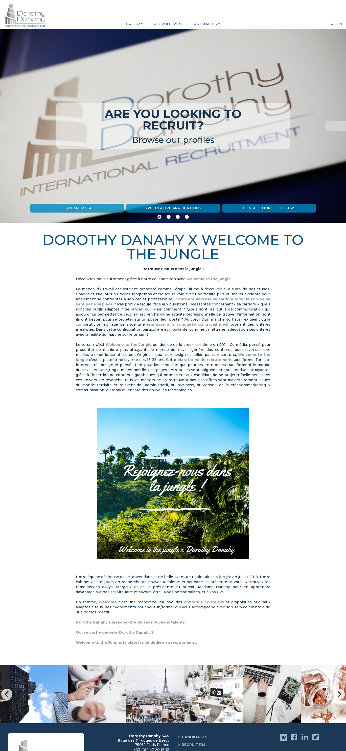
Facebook (294, 740)
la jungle (223, 577)
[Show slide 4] (187, 217)
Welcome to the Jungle (129, 344)
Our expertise (77, 208)
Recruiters (194, 744)
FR (331, 24)
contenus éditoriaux (204, 602)
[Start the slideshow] (331, 126)
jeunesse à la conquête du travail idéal (186, 324)
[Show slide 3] (178, 217)
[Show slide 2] (169, 217)
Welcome (108, 602)
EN (339, 24)
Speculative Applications (173, 208)
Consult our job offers (269, 208)
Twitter (316, 740)
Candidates (194, 737)
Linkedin (305, 740)
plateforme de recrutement (204, 359)
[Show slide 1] (159, 217)
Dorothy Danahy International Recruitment (28, 15)
